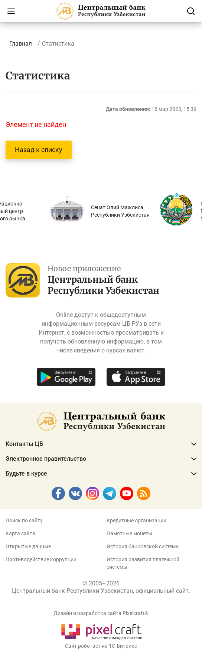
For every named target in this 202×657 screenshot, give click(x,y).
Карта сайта (20, 533)
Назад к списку (38, 150)
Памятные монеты (129, 533)
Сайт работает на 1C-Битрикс (101, 646)
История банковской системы (143, 546)
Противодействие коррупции (41, 559)
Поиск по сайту (24, 520)
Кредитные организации (136, 520)
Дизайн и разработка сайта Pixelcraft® (101, 613)
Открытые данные (28, 546)
